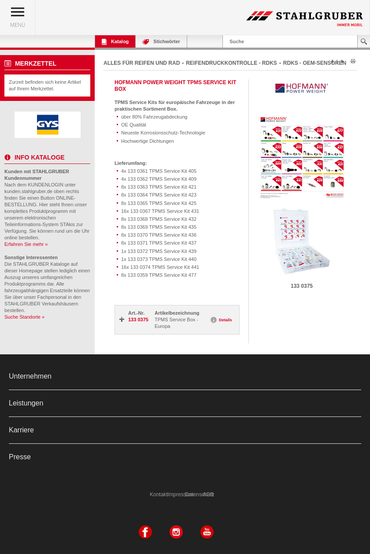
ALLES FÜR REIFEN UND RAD (142, 63)
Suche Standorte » (24, 317)
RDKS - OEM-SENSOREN (314, 63)
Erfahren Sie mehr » (26, 244)
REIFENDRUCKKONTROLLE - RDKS (231, 63)
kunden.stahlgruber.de (28, 191)
